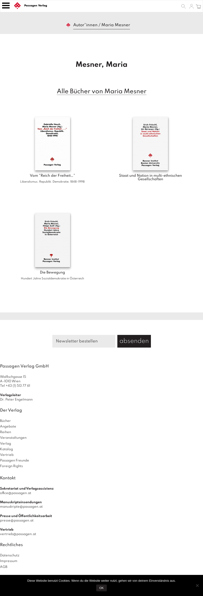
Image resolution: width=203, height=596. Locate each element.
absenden (134, 341)
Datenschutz (9, 555)
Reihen (5, 432)
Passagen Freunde (14, 460)
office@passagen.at (15, 493)
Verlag (5, 443)
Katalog (6, 449)
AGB (3, 567)
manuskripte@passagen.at (21, 506)
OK (101, 588)
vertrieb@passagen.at (18, 534)
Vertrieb (7, 455)
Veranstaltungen (13, 437)
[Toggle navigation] (5, 5)
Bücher (5, 421)
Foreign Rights (11, 466)
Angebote (8, 426)
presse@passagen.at (17, 520)
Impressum (8, 561)
